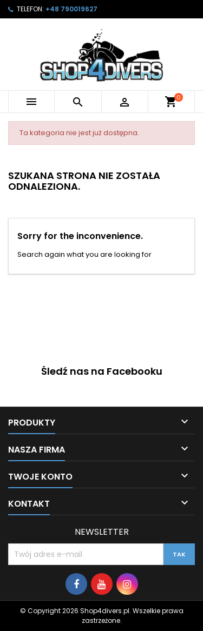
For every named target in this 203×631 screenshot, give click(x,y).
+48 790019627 (71, 9)
